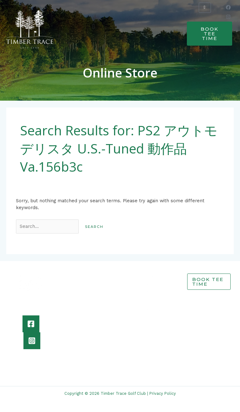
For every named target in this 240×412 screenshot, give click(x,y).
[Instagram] (31, 340)
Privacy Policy (162, 393)
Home (153, 276)
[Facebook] (30, 323)
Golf (151, 283)
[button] (94, 26)
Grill (152, 290)
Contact (156, 311)
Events (154, 297)
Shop (153, 304)
